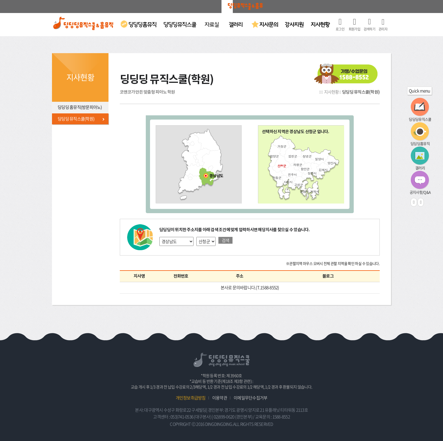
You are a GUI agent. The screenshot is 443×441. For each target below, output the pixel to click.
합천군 (292, 156)
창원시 (312, 173)
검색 (225, 240)
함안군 (305, 169)
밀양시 (319, 159)
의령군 (297, 165)
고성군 (298, 185)
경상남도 (216, 176)
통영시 (304, 191)
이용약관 (219, 398)
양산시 (331, 163)
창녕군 (307, 156)
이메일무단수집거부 (250, 398)
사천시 (288, 182)
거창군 (281, 146)
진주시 (292, 174)
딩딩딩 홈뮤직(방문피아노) (80, 107)
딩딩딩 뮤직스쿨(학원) (76, 119)
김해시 (323, 170)
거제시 (314, 191)
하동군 (276, 178)
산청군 (281, 166)
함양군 (274, 156)
